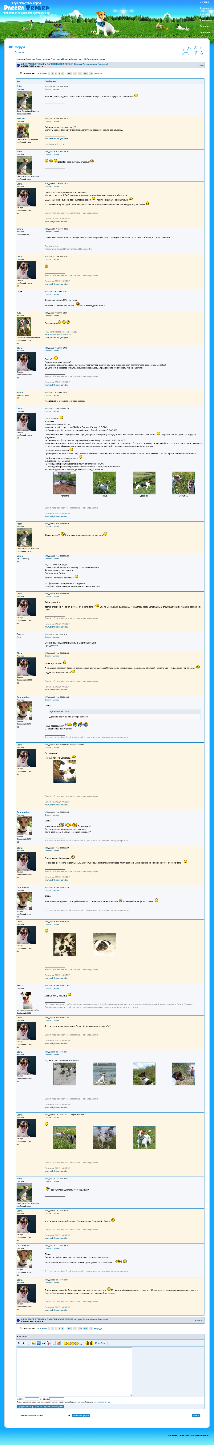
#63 (46, 152)
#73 (46, 556)
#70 (46, 392)
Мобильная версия (94, 59)
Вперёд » (98, 73)
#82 (46, 922)
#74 (46, 594)
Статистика (76, 59)
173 (85, 73)
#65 (46, 229)
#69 (46, 348)
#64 (46, 184)
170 (69, 73)
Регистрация (42, 59)
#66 (46, 256)
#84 (46, 1018)
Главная (19, 52)
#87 (46, 1179)
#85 (46, 1052)
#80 (46, 848)
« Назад (43, 73)
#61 (46, 86)
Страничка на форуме (56, 337)
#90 (46, 1280)
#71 (46, 408)
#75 (46, 634)
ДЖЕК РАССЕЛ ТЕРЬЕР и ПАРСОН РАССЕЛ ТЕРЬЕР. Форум (51, 64)
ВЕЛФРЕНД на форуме (56, 138)
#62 (46, 118)
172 (80, 73)
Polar (19, 86)
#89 (46, 1246)
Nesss (20, 985)
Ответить (55, 59)
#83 (46, 985)
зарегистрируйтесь (101, 1402)
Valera (20, 229)
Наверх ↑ (199, 1320)
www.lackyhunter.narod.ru (56, 221)
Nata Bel (21, 118)
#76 (46, 653)
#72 (46, 524)
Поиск (65, 59)
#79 (46, 812)
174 (90, 73)
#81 (46, 887)
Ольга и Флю (23, 697)
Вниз (202, 65)
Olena (19, 184)
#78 (46, 745)
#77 (46, 697)
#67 (46, 291)
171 (74, 73)
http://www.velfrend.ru (54, 144)
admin (20, 392)
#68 (46, 313)
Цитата (56, 89)
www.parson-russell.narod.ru (58, 334)
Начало (20, 59)
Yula (19, 313)
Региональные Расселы (95, 64)
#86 (46, 1115)
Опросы (29, 59)
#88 (46, 1211)
